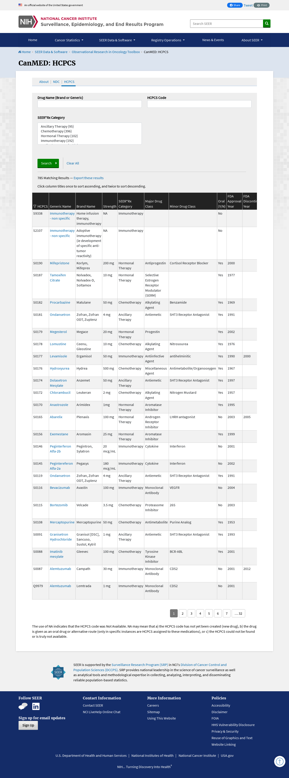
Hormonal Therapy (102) (89, 136)
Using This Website (161, 718)
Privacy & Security (225, 731)
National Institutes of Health (152, 755)
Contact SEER (93, 705)
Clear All (73, 163)
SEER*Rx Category (51, 117)
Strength (110, 206)
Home (32, 39)
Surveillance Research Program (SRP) (140, 664)
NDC (56, 81)
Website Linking (224, 744)
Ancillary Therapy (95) (89, 126)
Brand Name (86, 206)
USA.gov (227, 755)
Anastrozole (59, 404)
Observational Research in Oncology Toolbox (106, 51)
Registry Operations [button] (166, 40)
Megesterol (58, 331)
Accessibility (221, 705)
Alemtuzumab (60, 568)
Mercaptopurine (62, 522)
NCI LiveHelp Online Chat (101, 712)
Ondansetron (60, 314)
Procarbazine (60, 302)
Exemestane (59, 434)
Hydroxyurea (59, 368)
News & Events (213, 39)
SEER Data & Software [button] (116, 40)
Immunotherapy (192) (89, 140)
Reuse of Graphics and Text (232, 738)
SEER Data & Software (51, 51)
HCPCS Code (156, 97)
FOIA (215, 718)
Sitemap (153, 712)
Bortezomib (59, 505)
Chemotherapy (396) (89, 131)
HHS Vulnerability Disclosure (233, 724)
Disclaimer (220, 712)
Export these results (89, 178)
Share (236, 5)
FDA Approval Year (234, 201)
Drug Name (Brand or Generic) (60, 97)
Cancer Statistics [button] (68, 40)
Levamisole (58, 356)
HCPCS (69, 81)
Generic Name (60, 206)
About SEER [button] (251, 40)
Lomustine (58, 344)
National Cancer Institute (197, 755)
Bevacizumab (60, 487)
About (44, 81)
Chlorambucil (60, 392)
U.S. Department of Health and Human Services (91, 755)
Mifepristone (59, 263)
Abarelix (56, 417)
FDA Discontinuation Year (255, 201)
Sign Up (28, 725)
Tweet (248, 5)
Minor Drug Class (183, 206)
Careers (153, 705)
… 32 (238, 613)
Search (46, 163)
